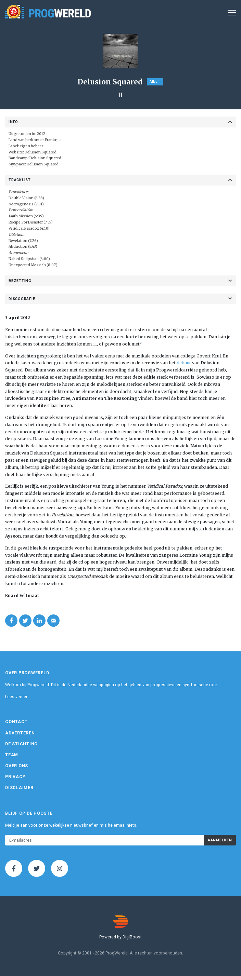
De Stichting (21, 744)
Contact (16, 721)
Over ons (16, 765)
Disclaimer (19, 787)
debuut (184, 362)
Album (155, 81)
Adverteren (20, 733)
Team (11, 755)
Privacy (15, 776)
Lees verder (16, 696)
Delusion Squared (40, 152)
